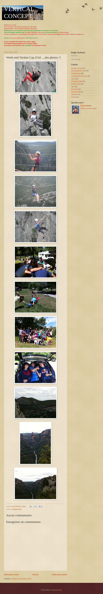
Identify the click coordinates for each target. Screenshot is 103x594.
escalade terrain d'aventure (79, 76)
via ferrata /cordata (76, 81)
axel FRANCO (87, 106)
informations (74, 94)
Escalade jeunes (76, 73)
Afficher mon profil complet (88, 108)
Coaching (74, 97)
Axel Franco (74, 55)
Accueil (35, 575)
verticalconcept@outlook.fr (17, 38)
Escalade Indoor (76, 84)
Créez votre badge (76, 59)
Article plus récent (11, 575)
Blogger (59, 590)
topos (72, 86)
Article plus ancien (59, 575)
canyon (73, 78)
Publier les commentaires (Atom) (22, 579)
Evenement (74, 89)
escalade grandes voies (78, 70)
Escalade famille (16, 509)
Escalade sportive (76, 68)
